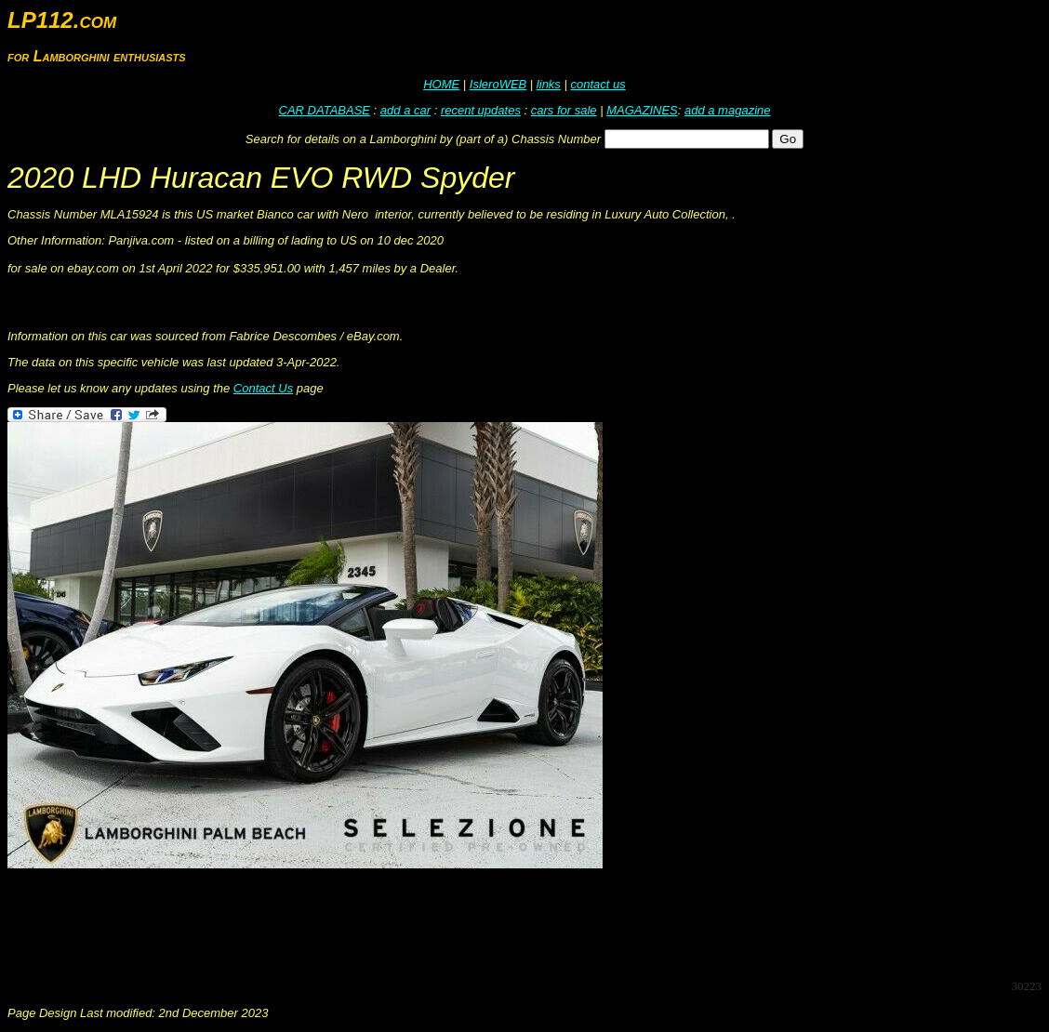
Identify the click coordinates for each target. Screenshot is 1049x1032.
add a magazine (727, 110)
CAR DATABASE (324, 110)
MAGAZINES (642, 110)
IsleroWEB (498, 84)
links (549, 84)
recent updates (481, 110)
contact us (597, 84)
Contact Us (263, 388)
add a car (405, 110)
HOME (441, 84)
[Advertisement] (345, 922)
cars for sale (564, 110)
